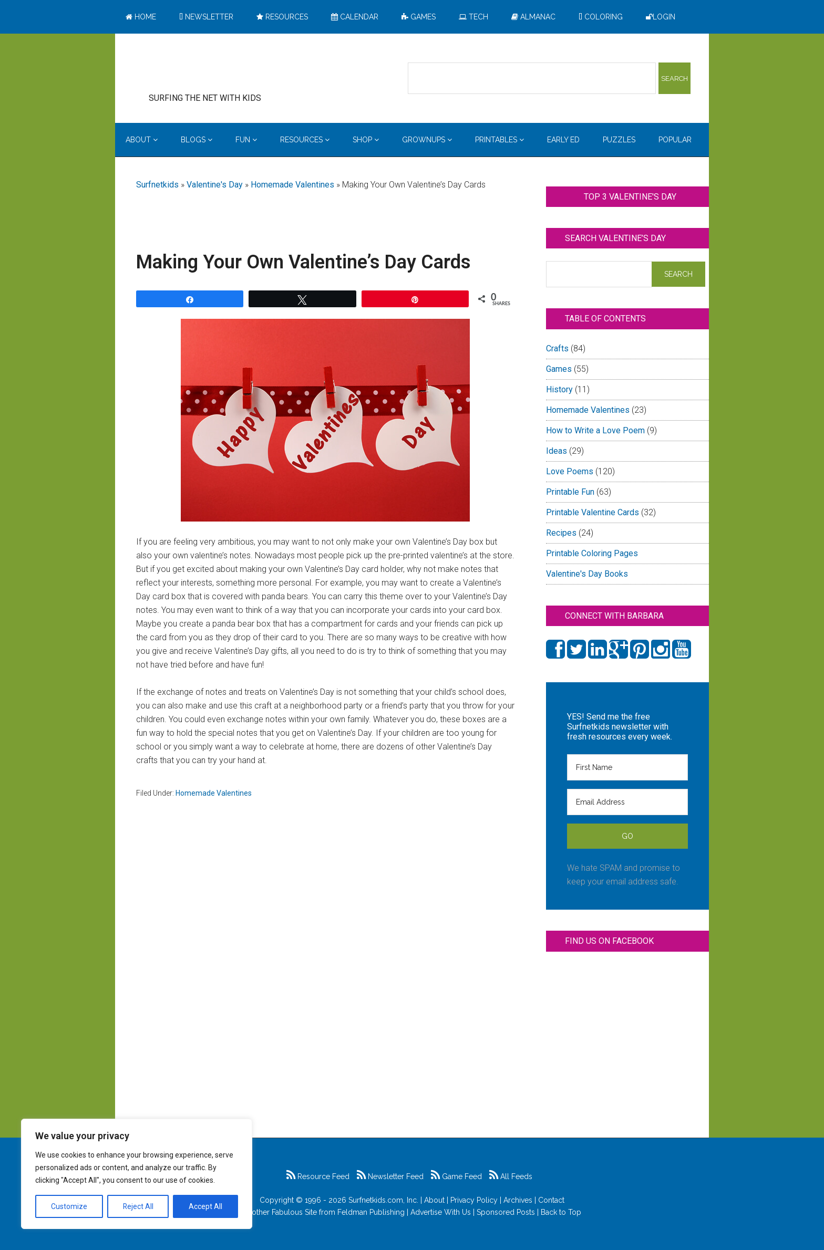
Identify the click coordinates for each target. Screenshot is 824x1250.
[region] (136, 1174)
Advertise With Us (440, 1212)
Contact (551, 1200)
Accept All (205, 1206)
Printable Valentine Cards (592, 512)
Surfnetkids (157, 185)
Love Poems (569, 471)
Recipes (561, 533)
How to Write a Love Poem (595, 430)
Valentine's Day (215, 185)
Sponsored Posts (506, 1212)
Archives (517, 1200)
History (559, 389)
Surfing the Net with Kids (221, 67)
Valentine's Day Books (587, 574)
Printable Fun (570, 492)
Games (559, 369)
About (434, 1200)
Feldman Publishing (371, 1212)
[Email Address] (627, 802)
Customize (69, 1206)
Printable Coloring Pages (592, 553)
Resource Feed (317, 1176)
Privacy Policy (474, 1200)
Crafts (557, 348)
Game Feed (456, 1176)
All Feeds (510, 1176)
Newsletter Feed (390, 1176)
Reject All (137, 1206)
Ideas (556, 451)
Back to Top (561, 1212)
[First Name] (627, 767)
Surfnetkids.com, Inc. (383, 1200)
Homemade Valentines (292, 185)
